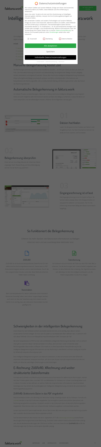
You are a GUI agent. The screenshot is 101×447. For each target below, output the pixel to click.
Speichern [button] (50, 50)
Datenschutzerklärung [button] (51, 60)
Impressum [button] (61, 60)
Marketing (48, 37)
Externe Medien (65, 37)
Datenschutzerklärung (63, 29)
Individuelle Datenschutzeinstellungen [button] (50, 56)
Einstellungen (54, 31)
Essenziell (32, 37)
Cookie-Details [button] (40, 60)
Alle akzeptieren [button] (50, 44)
